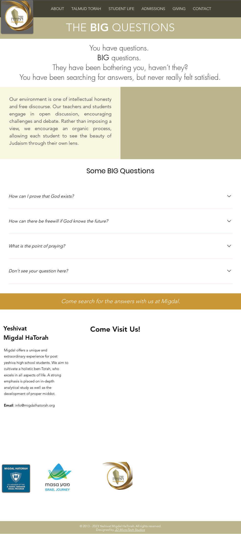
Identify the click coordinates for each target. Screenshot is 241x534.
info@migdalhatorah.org (35, 405)
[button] (57, 8)
